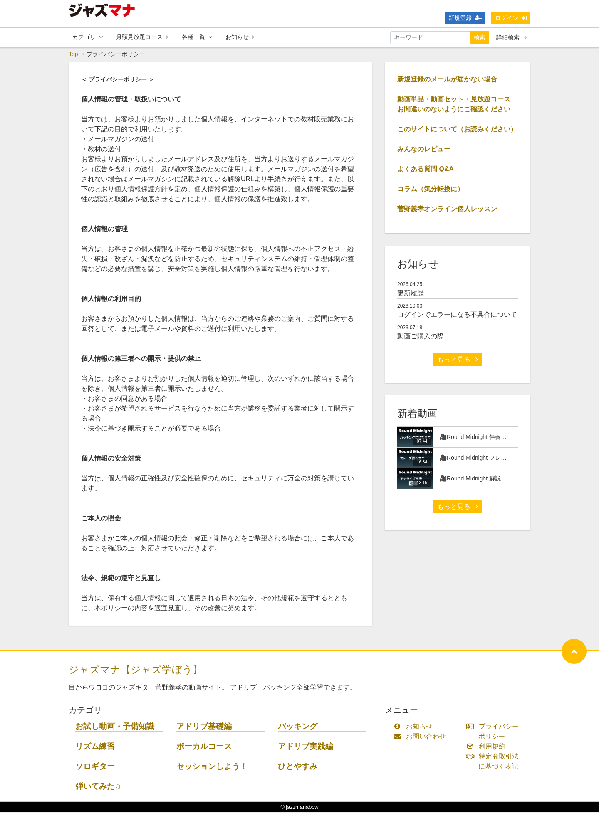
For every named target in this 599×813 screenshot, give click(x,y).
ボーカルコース (204, 747)
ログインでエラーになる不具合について (457, 315)
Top (73, 55)
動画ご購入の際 (420, 337)
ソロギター (95, 767)
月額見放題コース (142, 37)
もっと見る (457, 360)
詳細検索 (511, 37)
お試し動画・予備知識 (114, 727)
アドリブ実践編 (305, 747)
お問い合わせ (421, 737)
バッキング (297, 727)
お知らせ (239, 37)
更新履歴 (410, 294)
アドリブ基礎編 (204, 727)
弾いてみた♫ (98, 787)
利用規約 (487, 747)
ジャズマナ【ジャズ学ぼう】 (136, 670)
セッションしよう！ (212, 767)
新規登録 (465, 18)
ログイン (511, 18)
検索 (479, 37)
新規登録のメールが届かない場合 (447, 80)
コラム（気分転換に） (430, 190)
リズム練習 (95, 747)
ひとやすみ (297, 767)
